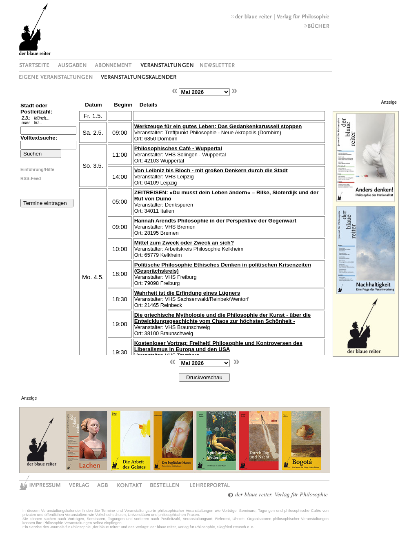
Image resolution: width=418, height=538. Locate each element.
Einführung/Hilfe (37, 169)
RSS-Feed (30, 178)
